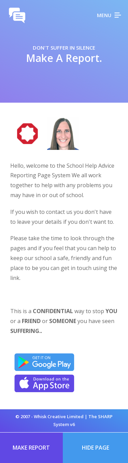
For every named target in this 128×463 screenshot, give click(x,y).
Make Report (31, 447)
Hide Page (95, 447)
